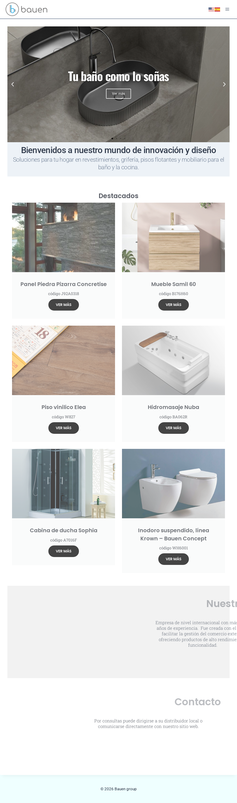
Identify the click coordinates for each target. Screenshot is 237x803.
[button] (13, 84)
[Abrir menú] (227, 9)
